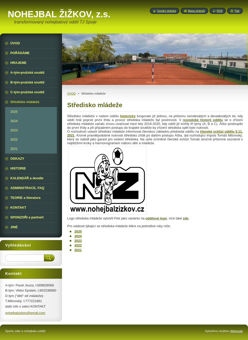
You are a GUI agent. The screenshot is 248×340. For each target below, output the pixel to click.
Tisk (236, 10)
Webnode (236, 331)
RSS (219, 10)
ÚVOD (71, 93)
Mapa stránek (196, 10)
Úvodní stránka (166, 10)
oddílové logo (156, 218)
